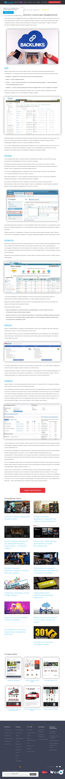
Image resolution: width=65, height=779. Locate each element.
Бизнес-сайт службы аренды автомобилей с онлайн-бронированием (45, 543)
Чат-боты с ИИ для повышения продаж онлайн (17, 517)
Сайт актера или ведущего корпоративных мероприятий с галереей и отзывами (46, 570)
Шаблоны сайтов (8, 738)
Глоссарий (18, 746)
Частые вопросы (20, 738)
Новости (30, 2)
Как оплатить (19, 749)
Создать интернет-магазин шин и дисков (32, 709)
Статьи (17, 752)
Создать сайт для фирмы (13, 680)
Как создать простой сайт (50, 680)
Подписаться (8, 12)
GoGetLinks (9, 240)
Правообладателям (54, 740)
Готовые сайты (8, 741)
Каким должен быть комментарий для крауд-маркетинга (44, 595)
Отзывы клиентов (31, 732)
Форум (17, 755)
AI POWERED (46, 772)
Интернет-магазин (8, 732)
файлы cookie (15, 773)
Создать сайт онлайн (54, 2)
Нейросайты (16, 2)
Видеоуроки (18, 744)
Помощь (38, 2)
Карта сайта (18, 761)
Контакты (29, 748)
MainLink (8, 325)
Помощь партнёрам (43, 739)
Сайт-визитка (7, 735)
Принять (33, 774)
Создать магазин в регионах (51, 709)
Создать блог (7, 744)
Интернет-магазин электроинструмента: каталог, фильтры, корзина (16, 570)
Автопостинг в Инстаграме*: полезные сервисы (16, 618)
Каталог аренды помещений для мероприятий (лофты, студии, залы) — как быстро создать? (16, 544)
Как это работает (20, 730)
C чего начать (44, 2)
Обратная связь (53, 750)
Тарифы (25, 2)
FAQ (17, 758)
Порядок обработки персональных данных (54, 745)
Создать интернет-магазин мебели (32, 681)
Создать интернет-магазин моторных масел (14, 709)
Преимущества (8, 730)
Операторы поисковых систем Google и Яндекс (16, 594)
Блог (34, 2)
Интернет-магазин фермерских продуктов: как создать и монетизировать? (45, 518)
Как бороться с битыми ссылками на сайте (43, 643)
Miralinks (8, 155)
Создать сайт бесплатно (32, 490)
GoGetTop (8, 381)
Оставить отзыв (30, 751)
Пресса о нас (30, 746)
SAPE (6, 68)
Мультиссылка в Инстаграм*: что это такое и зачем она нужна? (45, 619)
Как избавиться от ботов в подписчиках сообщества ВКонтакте (15, 631)
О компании (30, 730)
